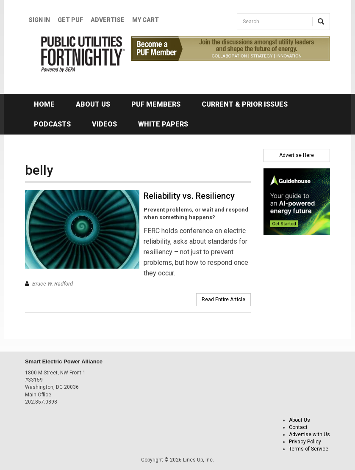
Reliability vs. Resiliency (189, 196)
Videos (104, 124)
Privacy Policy (305, 442)
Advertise (108, 19)
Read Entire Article (223, 299)
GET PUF (70, 19)
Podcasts (52, 124)
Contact (298, 427)
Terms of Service (308, 449)
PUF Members (155, 104)
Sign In (39, 19)
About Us (93, 104)
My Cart (145, 19)
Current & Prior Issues (245, 104)
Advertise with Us (309, 434)
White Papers (163, 124)
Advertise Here (296, 155)
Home (44, 104)
